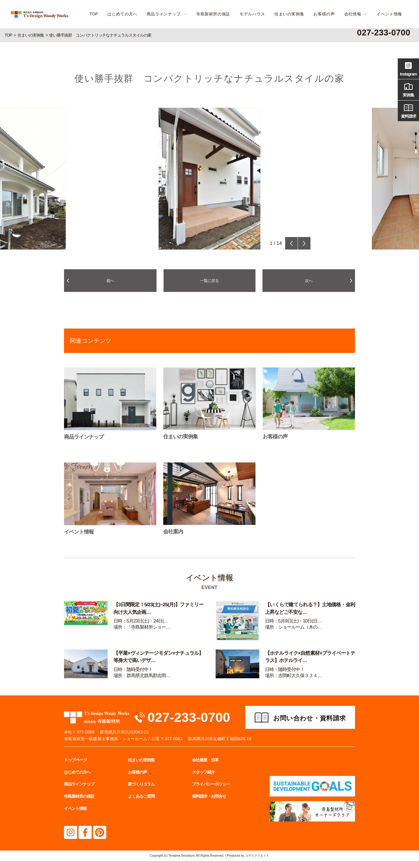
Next (304, 243)
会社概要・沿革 (205, 760)
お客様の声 (324, 14)
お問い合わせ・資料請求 (309, 718)
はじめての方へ (122, 14)
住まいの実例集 (289, 14)
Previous (291, 243)
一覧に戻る (209, 280)
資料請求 (408, 110)
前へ (110, 280)
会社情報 (352, 14)
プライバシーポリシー (211, 784)
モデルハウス (252, 14)
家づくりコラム (141, 784)
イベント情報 (389, 14)
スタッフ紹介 (203, 772)
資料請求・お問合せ (209, 796)
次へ (309, 280)
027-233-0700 (189, 717)
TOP (93, 14)
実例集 (408, 89)
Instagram (408, 68)
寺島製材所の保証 (213, 14)
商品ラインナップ (164, 14)
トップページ (75, 760)
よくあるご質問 (141, 796)
